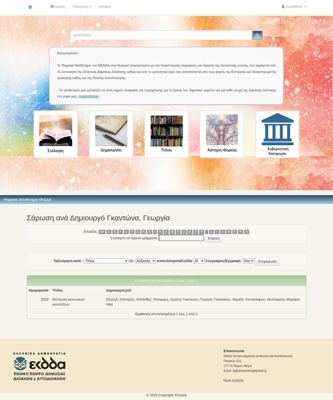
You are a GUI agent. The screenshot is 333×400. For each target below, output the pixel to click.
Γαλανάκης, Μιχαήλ (228, 299)
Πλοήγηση (82, 7)
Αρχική (57, 6)
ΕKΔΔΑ (181, 395)
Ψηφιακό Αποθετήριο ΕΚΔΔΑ (27, 199)
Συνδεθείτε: (293, 6)
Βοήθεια (105, 7)
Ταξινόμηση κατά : (68, 261)
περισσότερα (88, 96)
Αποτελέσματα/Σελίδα (174, 261)
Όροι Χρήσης (234, 380)
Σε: (131, 261)
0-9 (102, 231)
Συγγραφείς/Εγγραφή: (223, 261)
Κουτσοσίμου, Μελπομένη (264, 299)
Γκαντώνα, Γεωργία (197, 299)
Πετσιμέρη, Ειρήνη (167, 299)
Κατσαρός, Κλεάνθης (135, 299)
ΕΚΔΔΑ (112, 299)
